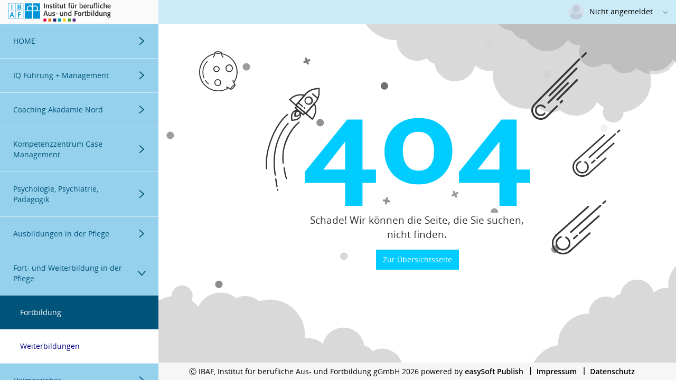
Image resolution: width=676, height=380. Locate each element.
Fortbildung (40, 312)
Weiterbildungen (50, 346)
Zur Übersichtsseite (417, 259)
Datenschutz (612, 371)
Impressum (557, 371)
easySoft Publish (494, 371)
